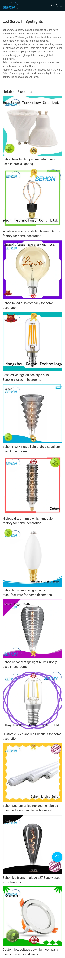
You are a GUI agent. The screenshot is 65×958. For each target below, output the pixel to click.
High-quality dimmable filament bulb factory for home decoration (28, 521)
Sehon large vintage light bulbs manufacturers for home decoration (27, 592)
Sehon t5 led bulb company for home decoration (28, 305)
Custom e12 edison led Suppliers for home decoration (32, 736)
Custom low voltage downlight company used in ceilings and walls (30, 952)
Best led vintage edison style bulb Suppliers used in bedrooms (26, 377)
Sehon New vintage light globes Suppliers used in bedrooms (31, 449)
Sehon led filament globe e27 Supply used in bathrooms (31, 880)
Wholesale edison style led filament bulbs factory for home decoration (31, 233)
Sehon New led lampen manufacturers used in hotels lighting (29, 161)
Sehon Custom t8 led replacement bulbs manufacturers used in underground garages (30, 808)
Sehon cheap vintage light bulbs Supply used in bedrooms (30, 664)
